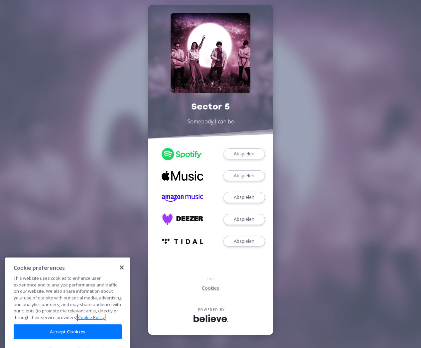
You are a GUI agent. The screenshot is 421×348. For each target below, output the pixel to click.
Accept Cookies (67, 339)
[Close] (121, 274)
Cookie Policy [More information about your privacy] (91, 325)
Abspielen (244, 154)
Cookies (210, 288)
